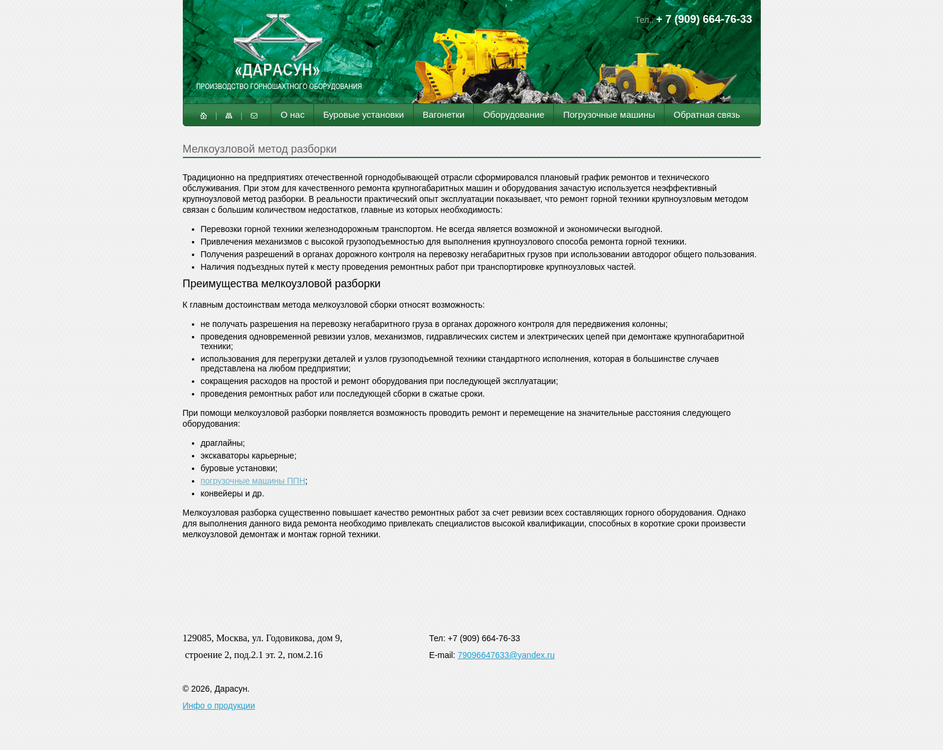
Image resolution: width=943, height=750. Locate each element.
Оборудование (513, 114)
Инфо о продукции (219, 705)
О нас (292, 114)
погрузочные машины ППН (253, 481)
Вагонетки (444, 114)
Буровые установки (363, 114)
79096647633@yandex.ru (506, 655)
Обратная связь (707, 114)
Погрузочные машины (609, 114)
